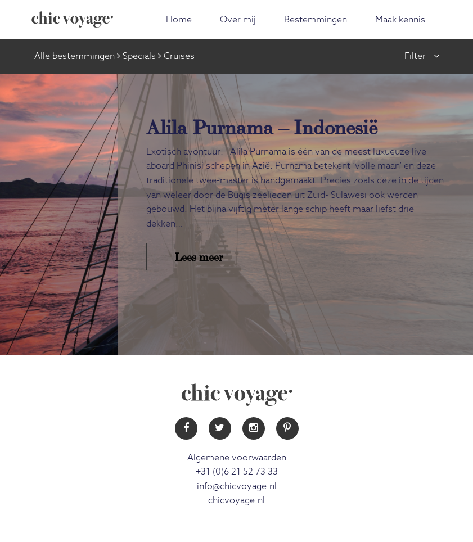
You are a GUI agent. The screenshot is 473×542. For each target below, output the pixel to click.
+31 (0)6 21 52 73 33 (237, 471)
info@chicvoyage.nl (237, 486)
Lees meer (198, 256)
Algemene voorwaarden (236, 457)
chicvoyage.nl (236, 500)
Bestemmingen (315, 19)
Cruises (179, 56)
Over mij (238, 19)
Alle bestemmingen (74, 56)
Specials (139, 56)
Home (179, 19)
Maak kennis (400, 19)
